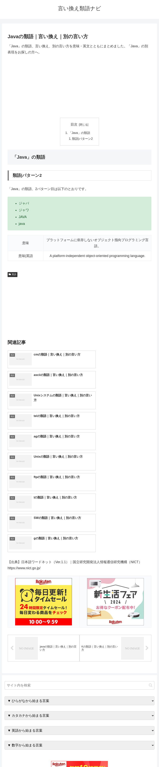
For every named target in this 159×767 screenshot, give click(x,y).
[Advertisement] (79, 86)
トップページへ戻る (64, 755)
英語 (12, 275)
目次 (74, 124)
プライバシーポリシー (93, 755)
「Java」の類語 (79, 133)
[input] (80, 585)
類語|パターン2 (82, 139)
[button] (150, 585)
